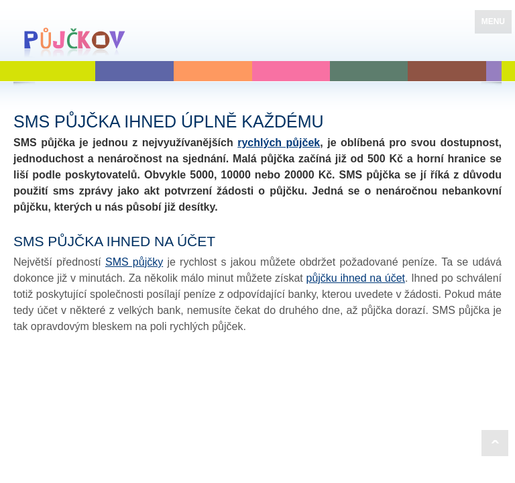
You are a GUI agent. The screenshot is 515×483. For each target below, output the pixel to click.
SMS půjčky (134, 262)
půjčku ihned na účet (355, 278)
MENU (493, 21)
